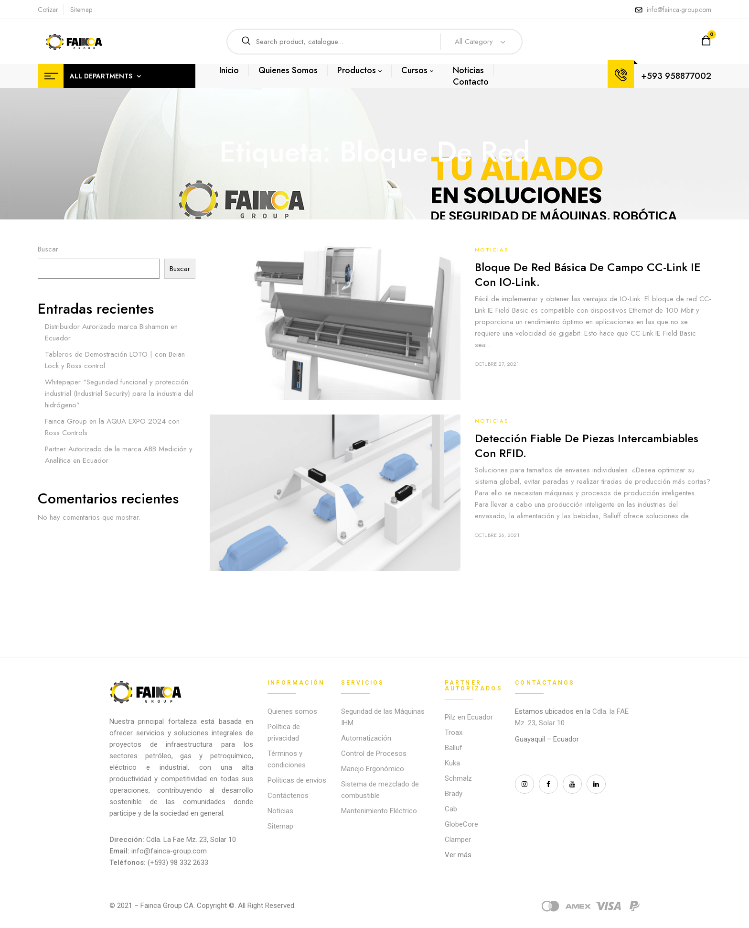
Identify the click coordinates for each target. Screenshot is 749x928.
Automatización (366, 738)
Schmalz (458, 778)
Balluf (453, 747)
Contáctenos (288, 795)
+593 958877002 (676, 76)
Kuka (452, 763)
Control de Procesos (374, 753)
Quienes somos (292, 711)
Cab (451, 809)
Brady (453, 793)
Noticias (492, 249)
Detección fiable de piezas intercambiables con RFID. (586, 445)
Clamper (458, 839)
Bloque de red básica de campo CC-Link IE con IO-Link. (588, 274)
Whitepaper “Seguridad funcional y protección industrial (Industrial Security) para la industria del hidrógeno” (119, 393)
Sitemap (81, 9)
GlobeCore (461, 824)
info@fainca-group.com (679, 9)
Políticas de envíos (297, 780)
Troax (453, 732)
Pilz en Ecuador (469, 717)
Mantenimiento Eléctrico (379, 811)
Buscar (48, 249)
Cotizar (48, 9)
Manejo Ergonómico (372, 768)
